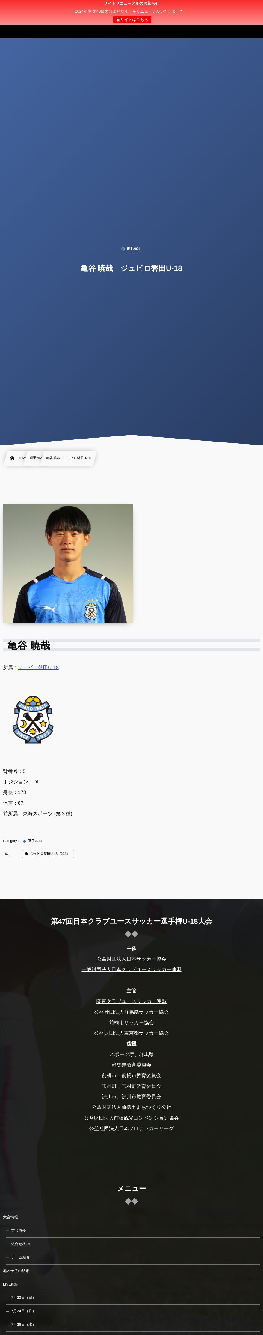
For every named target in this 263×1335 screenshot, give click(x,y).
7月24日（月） (23, 1311)
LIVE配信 (11, 1284)
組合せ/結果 (21, 1244)
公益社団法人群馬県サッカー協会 (131, 1012)
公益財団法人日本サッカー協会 (131, 959)
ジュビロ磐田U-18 (38, 667)
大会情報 (10, 1217)
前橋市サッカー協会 (131, 1022)
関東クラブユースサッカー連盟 (131, 1001)
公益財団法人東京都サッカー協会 (131, 1033)
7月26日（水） (23, 1324)
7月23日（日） (23, 1297)
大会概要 (18, 1230)
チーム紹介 (20, 1257)
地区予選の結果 (16, 1271)
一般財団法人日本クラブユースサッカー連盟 (131, 969)
